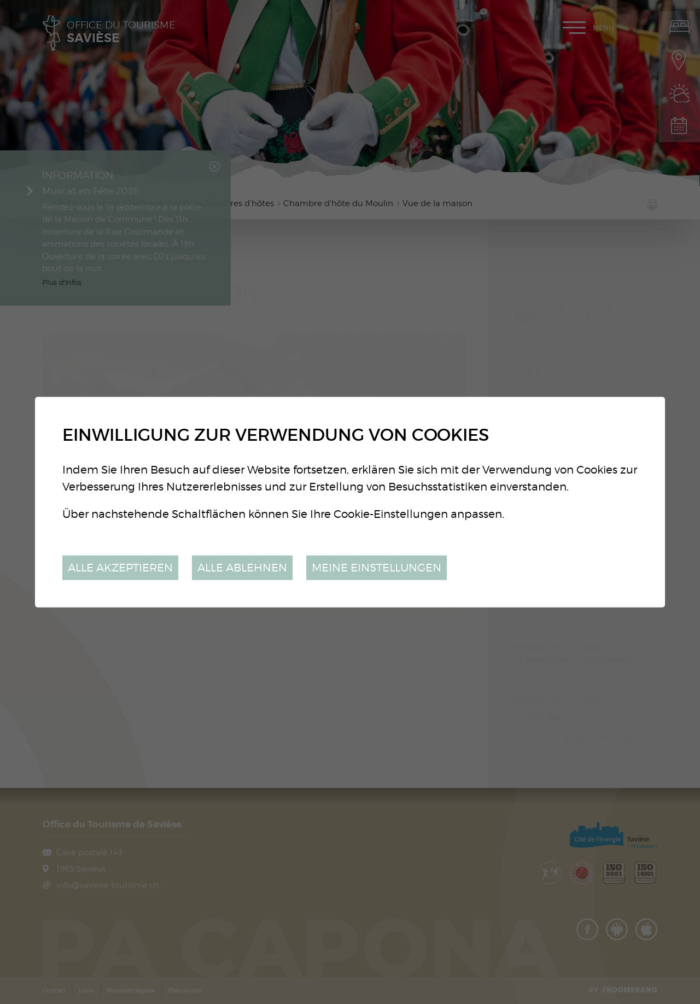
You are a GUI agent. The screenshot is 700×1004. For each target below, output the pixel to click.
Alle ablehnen (242, 567)
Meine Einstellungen (376, 567)
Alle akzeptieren (120, 567)
